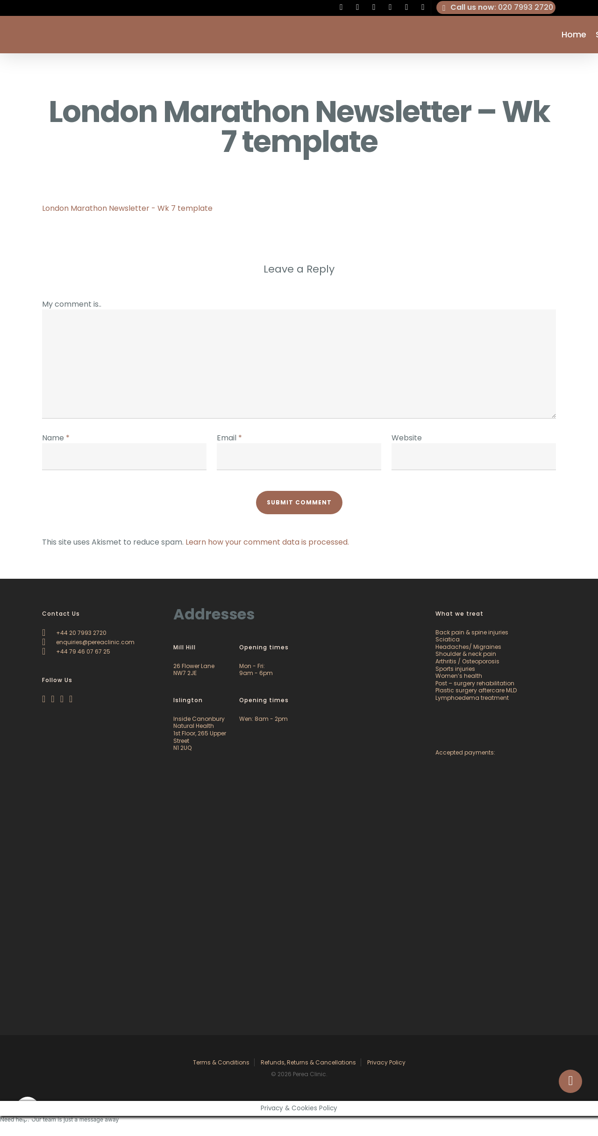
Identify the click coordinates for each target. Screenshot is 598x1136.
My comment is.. (71, 304)
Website (407, 437)
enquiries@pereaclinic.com (88, 642)
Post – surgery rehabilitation (474, 683)
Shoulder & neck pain (465, 654)
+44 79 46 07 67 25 (76, 651)
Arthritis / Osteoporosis (467, 661)
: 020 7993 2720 (496, 7)
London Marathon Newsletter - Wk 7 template (127, 208)
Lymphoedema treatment (472, 698)
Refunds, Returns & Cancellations (308, 1062)
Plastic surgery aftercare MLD (476, 690)
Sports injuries (455, 669)
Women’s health (458, 676)
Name (56, 437)
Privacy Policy (386, 1062)
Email (229, 437)
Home (574, 34)
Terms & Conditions (221, 1062)
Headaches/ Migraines (468, 647)
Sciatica (447, 639)
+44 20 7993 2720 (74, 633)
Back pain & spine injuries (471, 632)
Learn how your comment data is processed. (267, 542)
